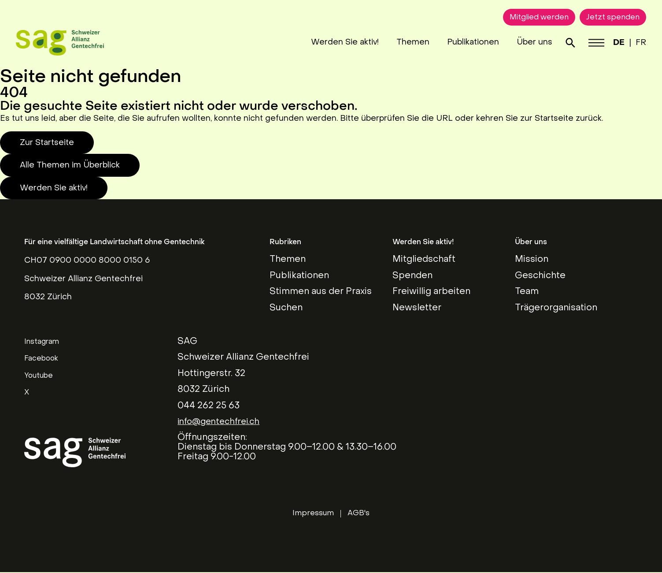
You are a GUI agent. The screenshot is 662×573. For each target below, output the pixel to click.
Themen (402, 42)
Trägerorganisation (556, 308)
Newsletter (416, 308)
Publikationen (463, 42)
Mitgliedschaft (423, 259)
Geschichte (540, 276)
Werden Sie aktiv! (335, 42)
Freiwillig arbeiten (431, 291)
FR (632, 43)
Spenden (412, 276)
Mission (531, 259)
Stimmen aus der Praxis (321, 291)
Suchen (286, 308)
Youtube (38, 376)
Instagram (41, 342)
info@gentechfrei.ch (222, 421)
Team (527, 291)
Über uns (524, 42)
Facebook (41, 358)
